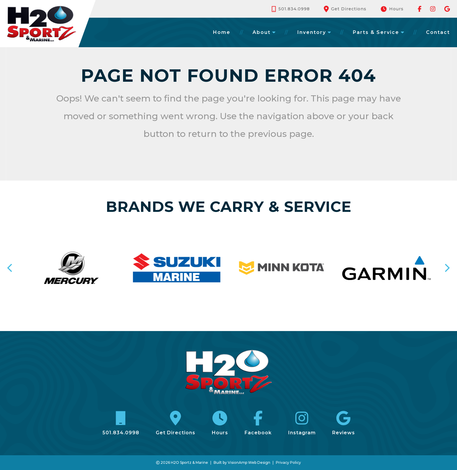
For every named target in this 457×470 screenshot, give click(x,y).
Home (221, 32)
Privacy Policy (288, 462)
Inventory (314, 32)
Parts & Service (378, 32)
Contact (438, 32)
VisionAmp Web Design (249, 462)
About (264, 32)
